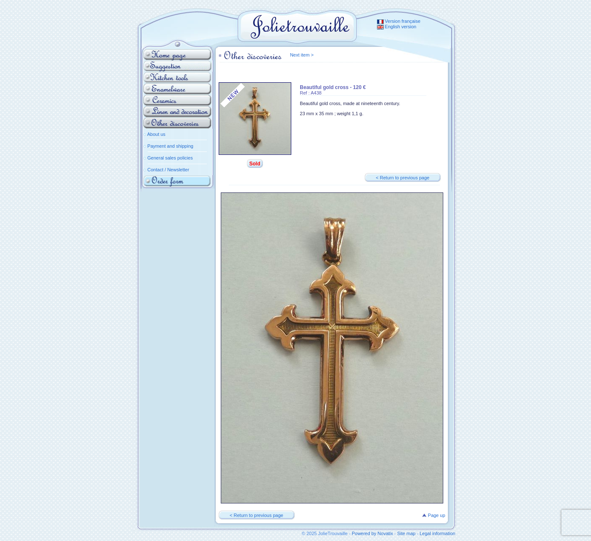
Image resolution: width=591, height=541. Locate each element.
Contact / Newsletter (168, 169)
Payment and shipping (170, 146)
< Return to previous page (402, 177)
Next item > (302, 54)
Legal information (437, 533)
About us (156, 134)
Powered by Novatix (372, 533)
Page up (433, 515)
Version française (398, 21)
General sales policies (170, 157)
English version (397, 26)
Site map (406, 533)
